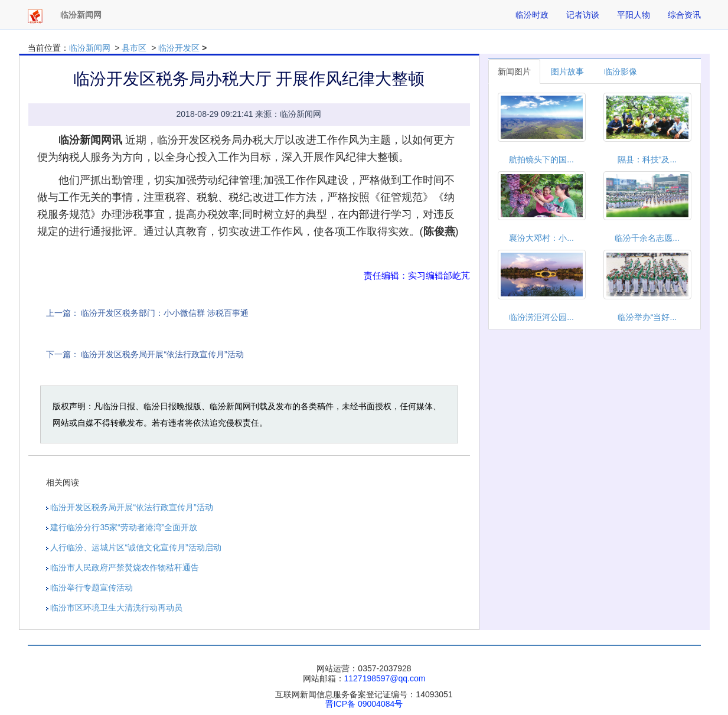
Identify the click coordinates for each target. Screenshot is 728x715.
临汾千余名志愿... (647, 238)
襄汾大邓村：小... (541, 238)
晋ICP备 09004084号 (364, 704)
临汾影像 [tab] (620, 71)
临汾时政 (532, 14)
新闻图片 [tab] (514, 71)
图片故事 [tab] (567, 71)
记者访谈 (582, 14)
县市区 (134, 48)
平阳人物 (633, 14)
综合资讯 (684, 14)
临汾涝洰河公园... (541, 317)
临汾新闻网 (89, 48)
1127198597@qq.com (385, 678)
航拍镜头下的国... (541, 159)
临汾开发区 (179, 48)
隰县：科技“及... (647, 159)
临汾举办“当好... (647, 317)
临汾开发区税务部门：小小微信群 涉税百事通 (165, 313)
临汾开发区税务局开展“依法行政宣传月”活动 (162, 354)
